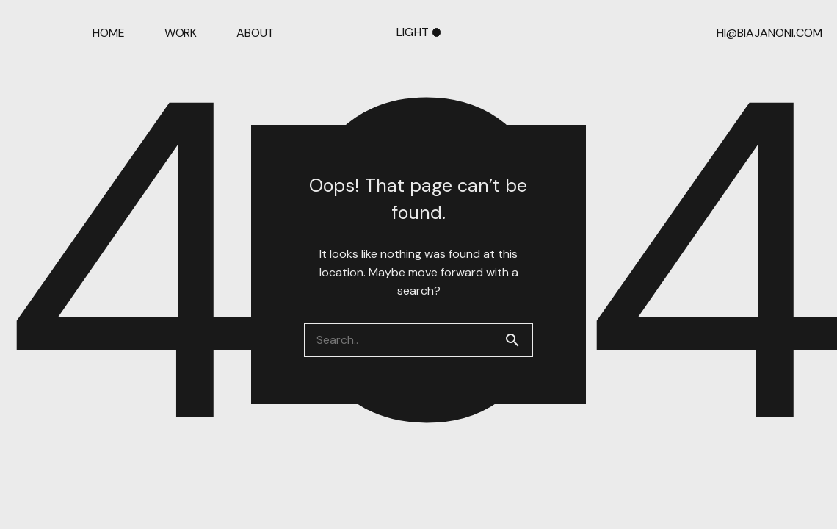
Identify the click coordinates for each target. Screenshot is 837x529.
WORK (180, 33)
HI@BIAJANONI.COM (769, 33)
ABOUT (255, 33)
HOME (108, 33)
